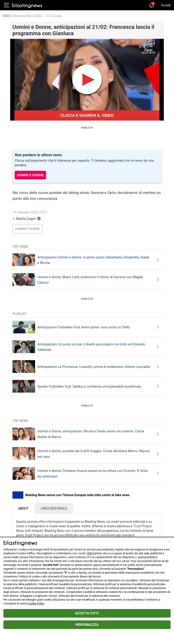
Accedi (166, 5)
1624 (89, 553)
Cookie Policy (36, 603)
